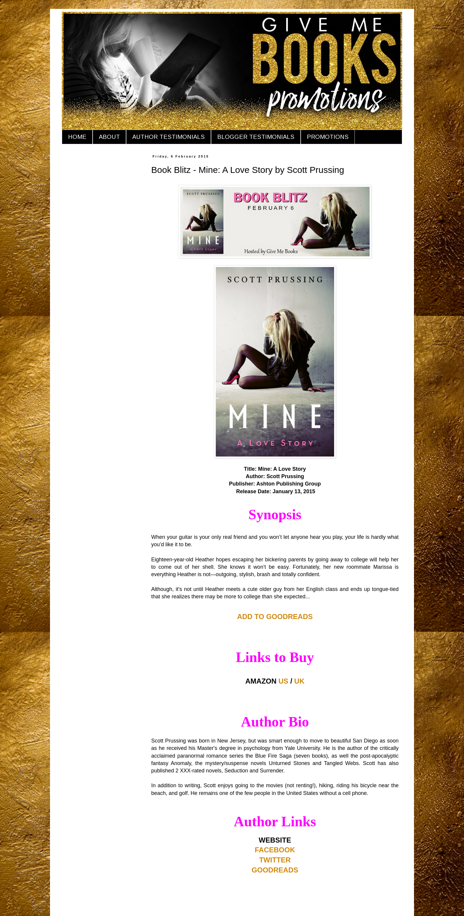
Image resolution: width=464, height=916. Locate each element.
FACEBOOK (275, 850)
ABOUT (109, 137)
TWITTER (275, 860)
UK (299, 681)
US (283, 681)
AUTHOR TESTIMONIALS (168, 137)
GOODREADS (275, 870)
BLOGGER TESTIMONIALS (255, 137)
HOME (77, 137)
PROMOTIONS (328, 137)
